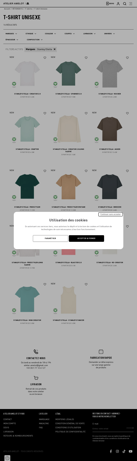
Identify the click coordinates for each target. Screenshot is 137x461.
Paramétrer (50, 238)
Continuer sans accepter (110, 214)
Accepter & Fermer (86, 238)
